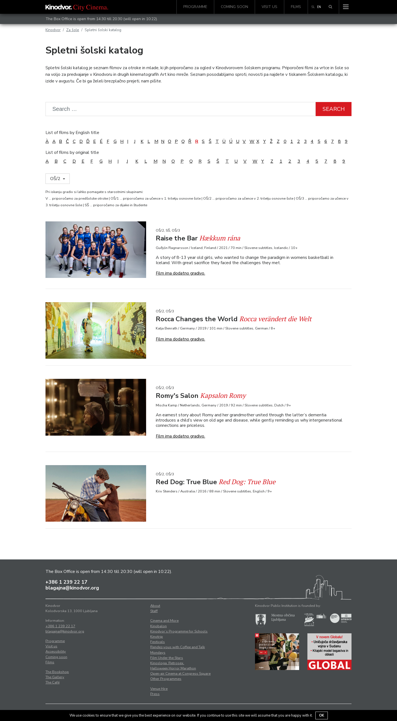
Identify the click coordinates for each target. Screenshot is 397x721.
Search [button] (334, 109)
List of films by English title (72, 133)
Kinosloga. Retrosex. (167, 663)
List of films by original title (72, 152)
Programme (195, 6)
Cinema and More (164, 620)
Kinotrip (156, 636)
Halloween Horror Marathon (173, 668)
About (155, 605)
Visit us (269, 6)
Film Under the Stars (166, 657)
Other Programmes (165, 678)
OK (321, 715)
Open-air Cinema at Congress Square (180, 673)
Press (155, 693)
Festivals (157, 641)
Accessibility (55, 651)
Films (296, 6)
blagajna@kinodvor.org (72, 588)
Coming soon (234, 6)
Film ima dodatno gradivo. (180, 273)
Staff (154, 611)
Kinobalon (158, 626)
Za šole (72, 30)
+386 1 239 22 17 (66, 582)
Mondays (157, 652)
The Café (52, 682)
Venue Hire (159, 688)
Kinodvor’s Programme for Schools (179, 631)
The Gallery (54, 677)
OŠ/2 (55, 179)
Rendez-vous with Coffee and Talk (177, 647)
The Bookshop (57, 671)
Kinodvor (53, 30)
